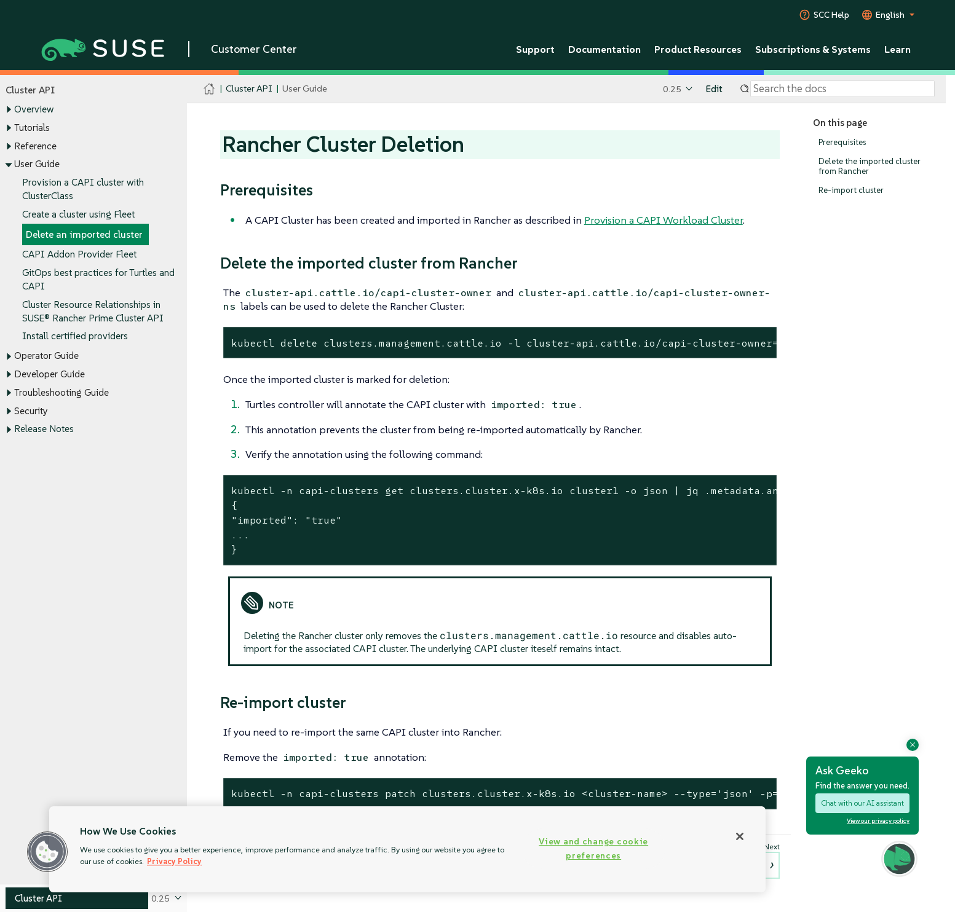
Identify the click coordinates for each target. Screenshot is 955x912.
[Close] (739, 836)
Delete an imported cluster (84, 234)
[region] (407, 849)
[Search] (842, 89)
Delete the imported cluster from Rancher (869, 166)
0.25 (672, 89)
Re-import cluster (851, 190)
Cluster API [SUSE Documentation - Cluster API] (249, 89)
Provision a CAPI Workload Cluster (663, 220)
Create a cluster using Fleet (78, 214)
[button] (47, 851)
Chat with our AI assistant (862, 803)
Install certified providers (75, 336)
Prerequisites (842, 142)
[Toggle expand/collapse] (8, 110)
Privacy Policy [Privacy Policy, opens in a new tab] (174, 861)
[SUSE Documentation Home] (209, 89)
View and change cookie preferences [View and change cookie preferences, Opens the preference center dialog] (593, 848)
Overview (33, 110)
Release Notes (44, 429)
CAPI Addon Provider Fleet (79, 255)
